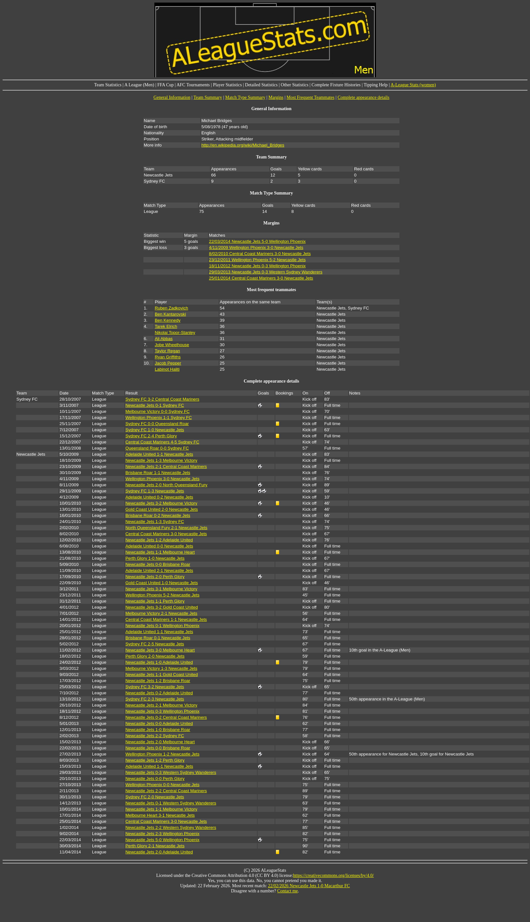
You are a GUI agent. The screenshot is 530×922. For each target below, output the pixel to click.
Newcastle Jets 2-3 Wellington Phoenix (162, 833)
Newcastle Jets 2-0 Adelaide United (159, 852)
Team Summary (208, 97)
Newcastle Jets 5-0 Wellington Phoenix (162, 839)
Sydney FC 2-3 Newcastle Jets (154, 699)
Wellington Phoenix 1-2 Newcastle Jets (162, 754)
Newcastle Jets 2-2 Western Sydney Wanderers (170, 827)
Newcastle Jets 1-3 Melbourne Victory (161, 460)
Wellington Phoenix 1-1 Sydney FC (158, 417)
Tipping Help (376, 84)
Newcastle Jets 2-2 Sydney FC (154, 735)
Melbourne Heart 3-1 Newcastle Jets (160, 815)
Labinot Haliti (167, 369)
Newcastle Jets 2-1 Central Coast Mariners (166, 466)
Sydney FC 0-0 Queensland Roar (157, 423)
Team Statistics (108, 84)
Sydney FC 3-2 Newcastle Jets (154, 686)
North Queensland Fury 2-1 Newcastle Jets (166, 527)
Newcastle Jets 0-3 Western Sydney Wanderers (170, 772)
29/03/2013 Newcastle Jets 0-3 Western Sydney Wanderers (266, 272)
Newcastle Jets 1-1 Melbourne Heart (160, 552)
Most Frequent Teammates (310, 97)
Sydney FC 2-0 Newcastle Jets (154, 796)
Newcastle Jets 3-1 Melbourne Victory (161, 588)
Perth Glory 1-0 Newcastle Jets (155, 558)
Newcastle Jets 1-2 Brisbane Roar (157, 680)
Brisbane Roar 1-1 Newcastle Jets (157, 472)
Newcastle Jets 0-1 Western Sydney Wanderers (170, 803)
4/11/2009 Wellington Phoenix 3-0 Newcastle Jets (256, 247)
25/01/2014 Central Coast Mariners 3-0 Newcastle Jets (261, 278)
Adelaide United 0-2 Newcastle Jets (159, 497)
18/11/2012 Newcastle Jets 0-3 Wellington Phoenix (257, 265)
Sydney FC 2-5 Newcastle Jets (154, 644)
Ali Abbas (164, 338)
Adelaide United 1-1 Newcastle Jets (159, 454)
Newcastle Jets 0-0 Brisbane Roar (157, 564)
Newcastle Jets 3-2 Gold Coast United (161, 607)
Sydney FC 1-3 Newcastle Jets (154, 491)
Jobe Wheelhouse (172, 344)
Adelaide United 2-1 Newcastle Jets (159, 570)
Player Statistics (227, 84)
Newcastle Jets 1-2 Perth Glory (155, 760)
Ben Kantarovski (170, 314)
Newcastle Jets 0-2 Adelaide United (159, 692)
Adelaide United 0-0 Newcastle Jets (159, 546)
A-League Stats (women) (413, 84)
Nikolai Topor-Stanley (175, 332)
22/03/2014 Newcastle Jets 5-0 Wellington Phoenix (257, 241)
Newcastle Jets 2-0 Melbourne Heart (160, 741)
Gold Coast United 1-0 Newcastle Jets (161, 582)
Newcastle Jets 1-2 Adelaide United (159, 539)
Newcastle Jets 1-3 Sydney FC (154, 521)
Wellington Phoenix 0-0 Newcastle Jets (162, 784)
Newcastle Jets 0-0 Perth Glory (155, 778)
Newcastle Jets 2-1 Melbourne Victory (161, 705)
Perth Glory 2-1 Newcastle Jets (155, 845)
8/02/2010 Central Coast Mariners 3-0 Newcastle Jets (260, 253)
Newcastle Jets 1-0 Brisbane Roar (157, 729)
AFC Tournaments (193, 84)
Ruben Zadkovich (171, 308)
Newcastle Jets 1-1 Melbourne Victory (161, 809)
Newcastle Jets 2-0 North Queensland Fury (166, 484)
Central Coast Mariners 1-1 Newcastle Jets (166, 619)
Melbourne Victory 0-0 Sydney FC (157, 411)
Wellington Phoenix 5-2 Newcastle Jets (162, 595)
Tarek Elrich (166, 326)
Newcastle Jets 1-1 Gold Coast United (161, 674)
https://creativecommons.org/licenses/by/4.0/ (333, 875)
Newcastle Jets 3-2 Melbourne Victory (161, 503)
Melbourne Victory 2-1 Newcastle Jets (161, 613)
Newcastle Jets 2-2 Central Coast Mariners (166, 790)
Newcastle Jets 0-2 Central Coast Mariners (166, 717)
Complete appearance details (363, 97)
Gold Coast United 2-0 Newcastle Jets (161, 509)
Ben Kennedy (167, 320)
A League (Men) (139, 84)
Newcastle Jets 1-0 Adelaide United (159, 662)
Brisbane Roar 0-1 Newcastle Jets (157, 637)
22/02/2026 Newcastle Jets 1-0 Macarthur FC (309, 885)
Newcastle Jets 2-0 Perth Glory (155, 576)
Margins (276, 97)
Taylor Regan (167, 350)
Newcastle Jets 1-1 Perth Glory (155, 601)
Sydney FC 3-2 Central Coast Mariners (162, 399)
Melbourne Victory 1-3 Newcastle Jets (161, 668)
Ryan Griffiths (168, 357)
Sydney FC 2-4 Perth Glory (151, 435)
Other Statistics (294, 84)
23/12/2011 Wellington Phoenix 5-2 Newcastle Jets (257, 259)
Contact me (287, 891)
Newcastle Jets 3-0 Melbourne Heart (160, 650)
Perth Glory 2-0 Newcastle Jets (155, 656)
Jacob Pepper (168, 363)
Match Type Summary (245, 97)
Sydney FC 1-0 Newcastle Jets (154, 429)
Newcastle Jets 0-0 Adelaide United (159, 723)
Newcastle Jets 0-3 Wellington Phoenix (162, 711)
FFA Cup (165, 84)
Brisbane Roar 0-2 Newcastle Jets (157, 515)
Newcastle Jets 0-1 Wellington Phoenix (162, 625)
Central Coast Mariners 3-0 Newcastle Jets (166, 533)
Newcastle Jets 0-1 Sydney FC (154, 405)
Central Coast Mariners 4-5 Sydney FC (162, 442)
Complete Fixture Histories (336, 84)
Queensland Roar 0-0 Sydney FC (157, 448)
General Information (171, 97)
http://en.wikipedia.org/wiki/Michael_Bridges (242, 145)
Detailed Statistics (261, 84)
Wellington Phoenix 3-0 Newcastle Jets (162, 478)
